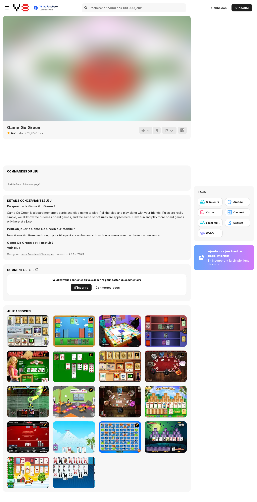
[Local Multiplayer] (210, 223)
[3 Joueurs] (210, 202)
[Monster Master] (166, 331)
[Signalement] (169, 130)
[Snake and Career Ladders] (74, 401)
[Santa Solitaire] (28, 472)
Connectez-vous (108, 287)
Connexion (219, 8)
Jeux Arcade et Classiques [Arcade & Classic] (37, 254)
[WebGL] (210, 233)
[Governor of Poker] (166, 366)
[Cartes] (210, 212)
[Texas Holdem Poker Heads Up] (28, 437)
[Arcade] (237, 202)
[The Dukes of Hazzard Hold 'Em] (28, 366)
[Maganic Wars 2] (120, 366)
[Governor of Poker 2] (120, 401)
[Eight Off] (74, 472)
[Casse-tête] (237, 212)
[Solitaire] (74, 366)
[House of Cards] (74, 437)
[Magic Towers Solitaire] (166, 401)
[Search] (86, 7)
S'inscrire (242, 8)
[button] (13, 248)
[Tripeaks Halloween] (166, 437)
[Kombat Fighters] (28, 401)
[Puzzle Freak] (120, 331)
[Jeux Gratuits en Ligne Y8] (21, 7)
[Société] (237, 223)
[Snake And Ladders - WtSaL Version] (120, 437)
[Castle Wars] (74, 331)
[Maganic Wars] (28, 331)
